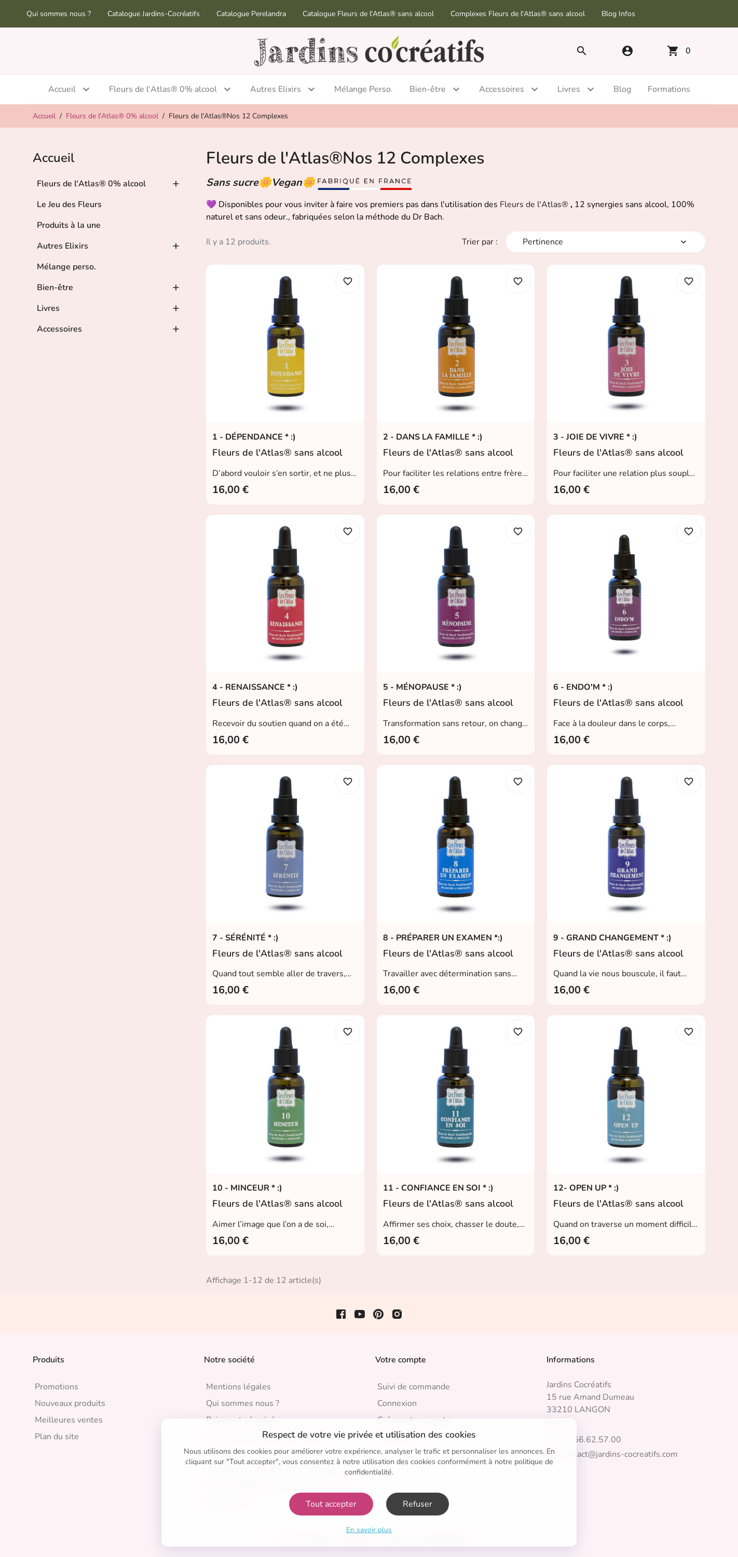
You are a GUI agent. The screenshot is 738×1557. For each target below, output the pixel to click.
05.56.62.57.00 (591, 1439)
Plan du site (57, 1436)
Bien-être (427, 89)
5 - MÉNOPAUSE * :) (422, 687)
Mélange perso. (66, 266)
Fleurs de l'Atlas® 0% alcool (163, 89)
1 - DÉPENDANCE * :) (254, 437)
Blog (622, 89)
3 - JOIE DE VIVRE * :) (595, 437)
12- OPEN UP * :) (586, 1188)
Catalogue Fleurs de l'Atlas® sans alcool (368, 14)
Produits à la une (69, 225)
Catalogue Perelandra (251, 14)
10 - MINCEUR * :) (247, 1188)
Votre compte (400, 1359)
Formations (669, 89)
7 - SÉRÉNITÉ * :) (245, 938)
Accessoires (501, 89)
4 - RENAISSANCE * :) (255, 687)
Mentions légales (238, 1386)
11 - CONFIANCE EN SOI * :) (438, 1188)
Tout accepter (331, 1504)
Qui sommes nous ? (58, 14)
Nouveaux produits (70, 1403)
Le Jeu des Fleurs (69, 204)
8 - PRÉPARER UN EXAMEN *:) (443, 938)
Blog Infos (618, 14)
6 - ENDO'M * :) (583, 687)
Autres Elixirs (275, 89)
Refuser (417, 1504)
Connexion (397, 1403)
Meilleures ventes (69, 1420)
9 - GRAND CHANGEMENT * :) (612, 938)
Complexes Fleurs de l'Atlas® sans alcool (517, 14)
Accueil (62, 89)
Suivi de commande (413, 1386)
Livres (568, 89)
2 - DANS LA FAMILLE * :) (433, 437)
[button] (627, 50)
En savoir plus (369, 1530)
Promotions (56, 1386)
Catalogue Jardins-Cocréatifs (153, 14)
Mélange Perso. (363, 89)
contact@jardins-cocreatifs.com (619, 1454)
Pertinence (606, 242)
